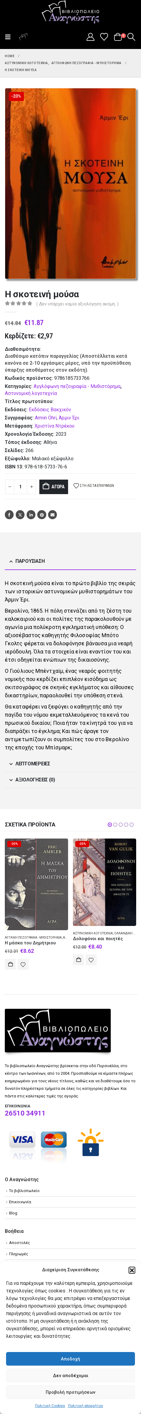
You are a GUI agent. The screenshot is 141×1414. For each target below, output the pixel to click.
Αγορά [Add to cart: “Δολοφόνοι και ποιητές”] (78, 959)
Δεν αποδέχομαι (70, 1375)
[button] (132, 1270)
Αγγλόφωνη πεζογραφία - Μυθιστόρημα (77, 386)
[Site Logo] (70, 12)
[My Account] (90, 37)
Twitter (20, 514)
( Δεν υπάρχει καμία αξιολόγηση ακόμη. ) (77, 304)
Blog (13, 1213)
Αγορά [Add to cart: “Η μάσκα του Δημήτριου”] (10, 964)
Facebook (9, 514)
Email (52, 514)
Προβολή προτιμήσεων (70, 1392)
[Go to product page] (36, 884)
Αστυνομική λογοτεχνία (31, 393)
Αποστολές (19, 1242)
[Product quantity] (20, 487)
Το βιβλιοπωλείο (24, 1190)
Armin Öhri (46, 418)
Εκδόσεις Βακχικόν (50, 409)
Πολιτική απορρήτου (85, 1406)
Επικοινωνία (20, 1202)
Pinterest (41, 514)
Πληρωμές (18, 1254)
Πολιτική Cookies (50, 1406)
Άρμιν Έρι (69, 418)
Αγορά (58, 487)
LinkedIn (31, 514)
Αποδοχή (70, 1359)
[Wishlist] (104, 37)
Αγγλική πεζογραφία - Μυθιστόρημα (33, 937)
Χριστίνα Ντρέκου (54, 426)
